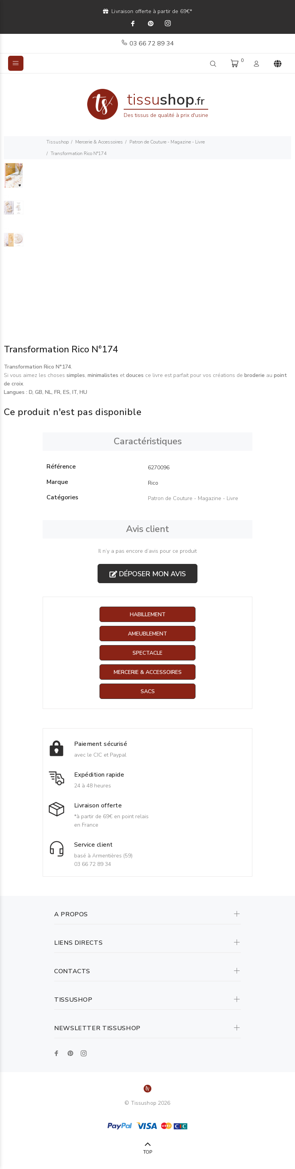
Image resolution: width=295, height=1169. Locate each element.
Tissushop (57, 142)
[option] (13, 179)
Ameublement (147, 633)
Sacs (148, 691)
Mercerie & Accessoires (99, 142)
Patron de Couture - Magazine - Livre (167, 142)
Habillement (148, 614)
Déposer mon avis (147, 574)
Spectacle (147, 653)
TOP (147, 1152)
